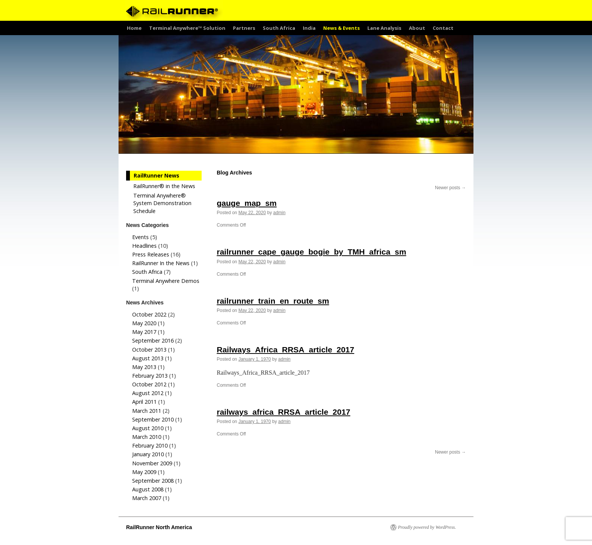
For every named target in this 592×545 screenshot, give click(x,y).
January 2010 (148, 454)
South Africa (279, 28)
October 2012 (149, 384)
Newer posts (450, 187)
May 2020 (144, 323)
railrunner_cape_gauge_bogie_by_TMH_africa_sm (311, 251)
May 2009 (144, 472)
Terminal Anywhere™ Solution (187, 28)
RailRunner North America (159, 527)
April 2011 (144, 401)
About (417, 28)
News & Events (341, 28)
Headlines (144, 245)
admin (279, 212)
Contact (443, 28)
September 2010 (153, 419)
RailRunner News (156, 175)
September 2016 (153, 340)
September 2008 (153, 480)
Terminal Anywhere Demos (165, 280)
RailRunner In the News (161, 263)
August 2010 (147, 428)
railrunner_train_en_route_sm (273, 300)
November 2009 (152, 463)
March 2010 (146, 436)
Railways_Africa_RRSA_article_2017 (285, 349)
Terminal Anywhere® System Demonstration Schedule (162, 203)
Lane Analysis (384, 28)
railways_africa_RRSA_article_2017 (283, 412)
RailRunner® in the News (164, 186)
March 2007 (146, 498)
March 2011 (146, 410)
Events (140, 237)
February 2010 (150, 445)
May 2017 (144, 331)
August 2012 (147, 393)
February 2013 (150, 375)
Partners (244, 28)
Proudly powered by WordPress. (427, 527)
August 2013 (147, 358)
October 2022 (149, 314)
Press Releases (150, 254)
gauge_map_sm (247, 203)
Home (134, 28)
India (309, 28)
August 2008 (147, 489)
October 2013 (149, 349)
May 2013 (144, 367)
